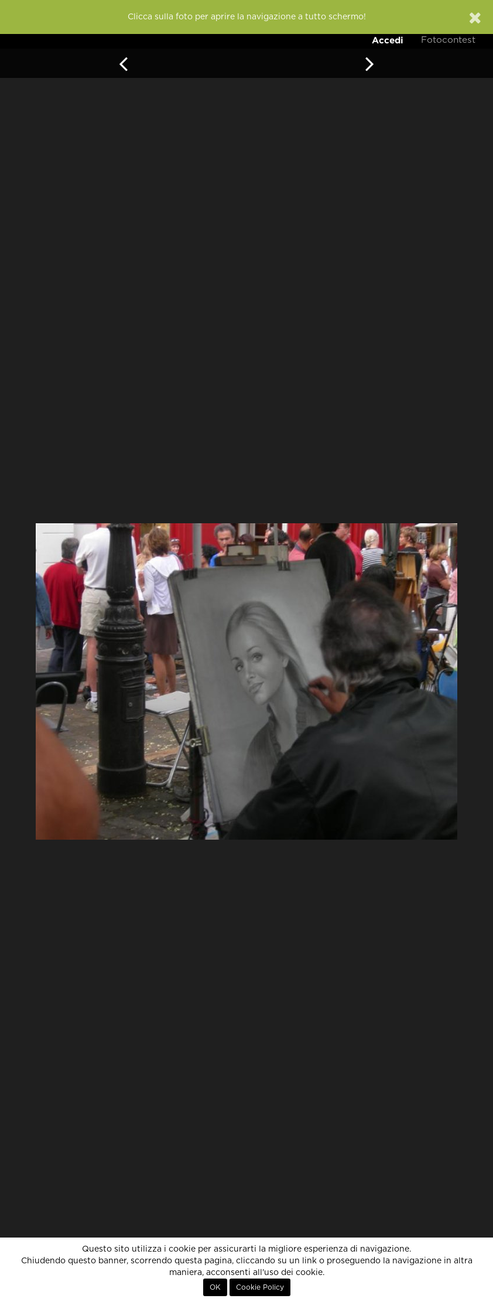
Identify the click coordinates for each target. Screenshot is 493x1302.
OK (215, 1287)
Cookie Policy (260, 1287)
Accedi (387, 40)
